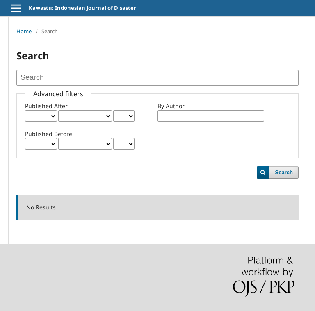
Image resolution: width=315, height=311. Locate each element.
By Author (171, 106)
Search (284, 172)
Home (24, 31)
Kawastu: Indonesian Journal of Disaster (82, 7)
